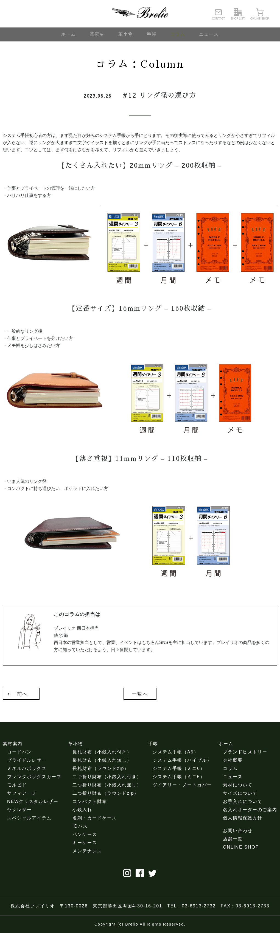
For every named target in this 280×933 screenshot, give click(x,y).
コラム (177, 34)
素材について (238, 785)
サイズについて (240, 793)
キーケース (84, 842)
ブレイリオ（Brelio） (140, 13)
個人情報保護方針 (242, 818)
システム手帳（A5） (176, 752)
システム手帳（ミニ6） (179, 768)
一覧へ (140, 694)
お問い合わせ (238, 830)
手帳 (152, 34)
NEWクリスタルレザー (32, 801)
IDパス (80, 826)
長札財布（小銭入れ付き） (102, 752)
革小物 (125, 34)
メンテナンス (87, 851)
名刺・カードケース (94, 818)
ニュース (209, 34)
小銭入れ (82, 809)
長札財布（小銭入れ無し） (102, 760)
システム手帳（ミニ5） (179, 776)
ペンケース (84, 834)
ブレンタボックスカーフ (34, 776)
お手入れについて (242, 801)
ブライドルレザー (27, 760)
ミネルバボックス (27, 768)
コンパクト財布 (89, 801)
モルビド (17, 785)
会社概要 (233, 760)
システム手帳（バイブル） (182, 760)
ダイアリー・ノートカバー (182, 785)
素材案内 (13, 743)
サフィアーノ (22, 793)
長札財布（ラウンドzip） (100, 768)
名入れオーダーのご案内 (250, 809)
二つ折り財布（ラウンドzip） (105, 793)
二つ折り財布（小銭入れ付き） (107, 776)
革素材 (97, 34)
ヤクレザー (19, 809)
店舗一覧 (233, 838)
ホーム (68, 34)
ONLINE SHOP (241, 847)
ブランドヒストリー (245, 752)
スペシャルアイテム (29, 818)
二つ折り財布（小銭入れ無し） (107, 785)
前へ (22, 694)
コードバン (19, 752)
